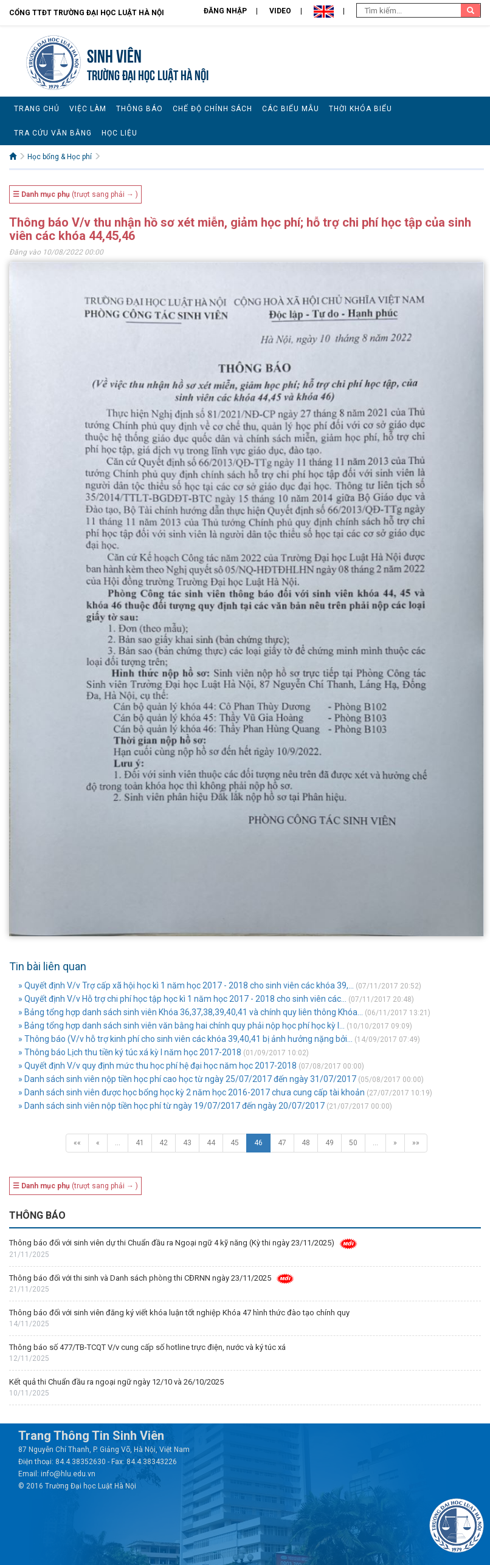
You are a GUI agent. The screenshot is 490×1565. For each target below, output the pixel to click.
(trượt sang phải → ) (75, 194)
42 (163, 1143)
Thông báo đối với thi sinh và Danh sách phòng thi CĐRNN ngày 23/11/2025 (140, 1277)
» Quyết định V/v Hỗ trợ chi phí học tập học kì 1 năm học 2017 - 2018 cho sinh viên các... (182, 999)
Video (280, 11)
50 (353, 1143)
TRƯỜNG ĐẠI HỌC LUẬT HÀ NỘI (148, 74)
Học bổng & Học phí (59, 156)
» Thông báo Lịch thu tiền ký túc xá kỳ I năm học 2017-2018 (129, 1052)
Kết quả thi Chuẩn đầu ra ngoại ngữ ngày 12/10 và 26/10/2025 (116, 1381)
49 (329, 1143)
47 (282, 1143)
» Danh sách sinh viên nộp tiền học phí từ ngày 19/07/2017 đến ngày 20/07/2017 (171, 1106)
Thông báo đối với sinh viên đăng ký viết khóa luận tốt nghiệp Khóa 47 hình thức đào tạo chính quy (179, 1312)
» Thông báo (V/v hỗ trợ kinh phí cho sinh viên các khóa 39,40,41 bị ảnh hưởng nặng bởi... (185, 1039)
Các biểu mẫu (290, 108)
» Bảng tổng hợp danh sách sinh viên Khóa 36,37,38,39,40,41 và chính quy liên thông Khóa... (190, 1012)
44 (211, 1143)
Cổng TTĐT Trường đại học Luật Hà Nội (86, 13)
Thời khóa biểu (360, 108)
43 (187, 1143)
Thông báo (139, 108)
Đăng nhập (225, 11)
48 (306, 1143)
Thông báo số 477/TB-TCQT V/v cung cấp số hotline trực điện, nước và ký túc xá (147, 1347)
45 (234, 1143)
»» (415, 1143)
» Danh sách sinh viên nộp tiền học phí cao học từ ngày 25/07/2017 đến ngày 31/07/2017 (187, 1079)
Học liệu (119, 133)
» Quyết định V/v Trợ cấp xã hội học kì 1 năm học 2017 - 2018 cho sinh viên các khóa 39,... (186, 985)
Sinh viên (114, 54)
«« (77, 1143)
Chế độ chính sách (212, 108)
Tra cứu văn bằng (53, 133)
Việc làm (87, 108)
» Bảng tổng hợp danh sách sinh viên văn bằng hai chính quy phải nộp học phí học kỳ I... (181, 1025)
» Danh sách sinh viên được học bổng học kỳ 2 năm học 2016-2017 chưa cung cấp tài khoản (191, 1092)
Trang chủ (37, 108)
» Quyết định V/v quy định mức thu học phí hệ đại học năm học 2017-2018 (157, 1065)
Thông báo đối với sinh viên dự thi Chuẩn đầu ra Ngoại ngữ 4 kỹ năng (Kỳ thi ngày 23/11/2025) (171, 1242)
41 (140, 1143)
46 (258, 1143)
